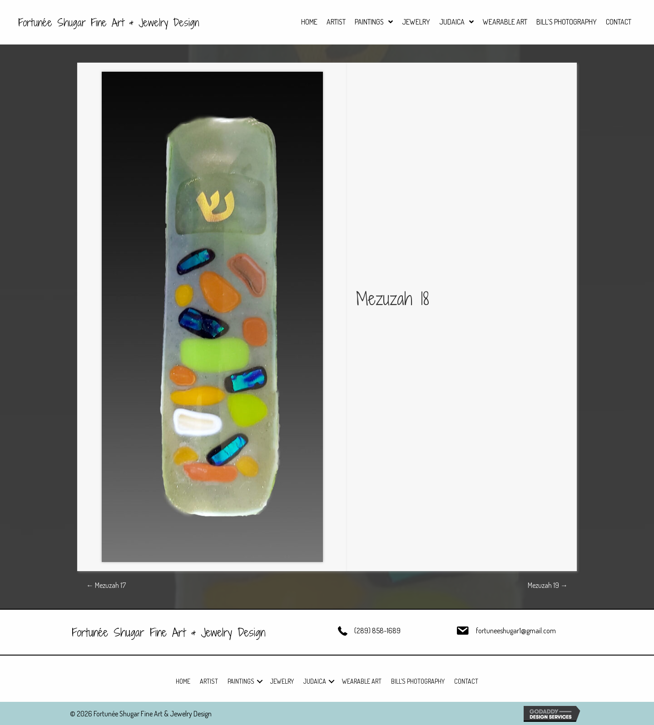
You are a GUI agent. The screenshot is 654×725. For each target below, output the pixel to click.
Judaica (314, 681)
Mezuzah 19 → (548, 585)
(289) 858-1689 (377, 630)
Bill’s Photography (418, 681)
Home (183, 681)
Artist (209, 681)
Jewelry (282, 681)
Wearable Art (362, 681)
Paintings (241, 681)
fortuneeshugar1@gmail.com (516, 630)
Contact (466, 681)
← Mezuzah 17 (106, 585)
